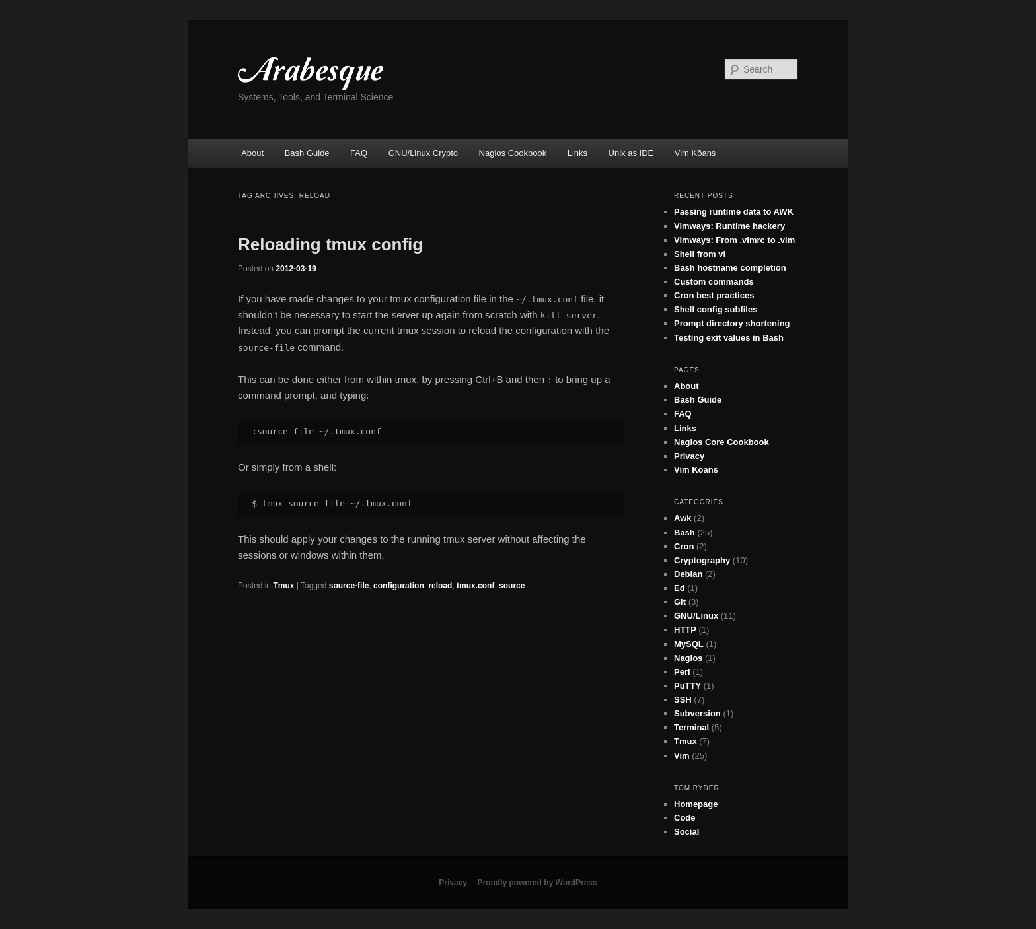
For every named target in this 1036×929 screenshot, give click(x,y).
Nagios (688, 658)
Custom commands (714, 282)
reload (440, 585)
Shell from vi (699, 254)
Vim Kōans (695, 153)
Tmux (283, 585)
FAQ (358, 153)
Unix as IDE (631, 153)
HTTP (685, 630)
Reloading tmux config (330, 244)
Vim (682, 756)
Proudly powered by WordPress (537, 882)
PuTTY (687, 686)
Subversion (697, 713)
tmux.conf (475, 585)
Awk (683, 518)
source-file (349, 585)
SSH (683, 700)
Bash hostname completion (730, 268)
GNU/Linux (696, 616)
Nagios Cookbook (513, 153)
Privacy (689, 456)
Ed (679, 588)
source (512, 585)
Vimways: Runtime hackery (729, 226)
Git (680, 602)
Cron (684, 546)
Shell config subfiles (715, 309)
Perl (682, 672)
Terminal (691, 727)
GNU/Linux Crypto (423, 153)
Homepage (696, 804)
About (252, 153)
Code (685, 818)
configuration (398, 585)
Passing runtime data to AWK (734, 212)
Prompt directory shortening (732, 323)
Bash (684, 532)
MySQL (689, 644)
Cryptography (702, 560)
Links (577, 153)
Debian (688, 574)
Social (686, 832)
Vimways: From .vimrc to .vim (734, 240)
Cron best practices (714, 295)
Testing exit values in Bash (729, 338)
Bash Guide (307, 153)
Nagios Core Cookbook (721, 442)
